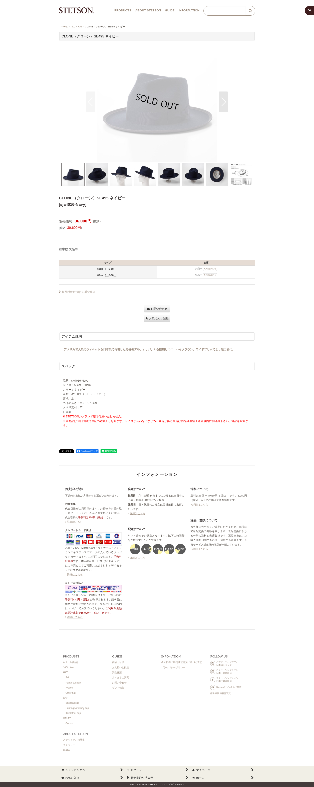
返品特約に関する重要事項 (77, 291)
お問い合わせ (119, 682)
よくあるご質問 (120, 677)
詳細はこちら (75, 521)
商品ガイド (118, 662)
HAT (65, 672)
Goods (68, 723)
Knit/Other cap (73, 713)
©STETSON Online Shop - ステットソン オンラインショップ (157, 784)
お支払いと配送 (120, 667)
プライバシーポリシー (173, 667)
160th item (68, 667)
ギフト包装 (118, 687)
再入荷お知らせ (210, 269)
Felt (67, 677)
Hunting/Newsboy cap (77, 708)
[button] (90, 101)
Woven (69, 687)
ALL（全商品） (71, 662)
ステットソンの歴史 (74, 739)
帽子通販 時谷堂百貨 (220, 693)
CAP (65, 698)
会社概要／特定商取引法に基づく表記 (181, 662)
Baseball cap (72, 703)
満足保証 (117, 672)
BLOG (66, 750)
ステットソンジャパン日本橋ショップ (224, 663)
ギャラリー (69, 745)
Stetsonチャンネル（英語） (227, 687)
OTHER (67, 718)
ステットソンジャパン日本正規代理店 (224, 671)
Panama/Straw (73, 682)
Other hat (70, 693)
